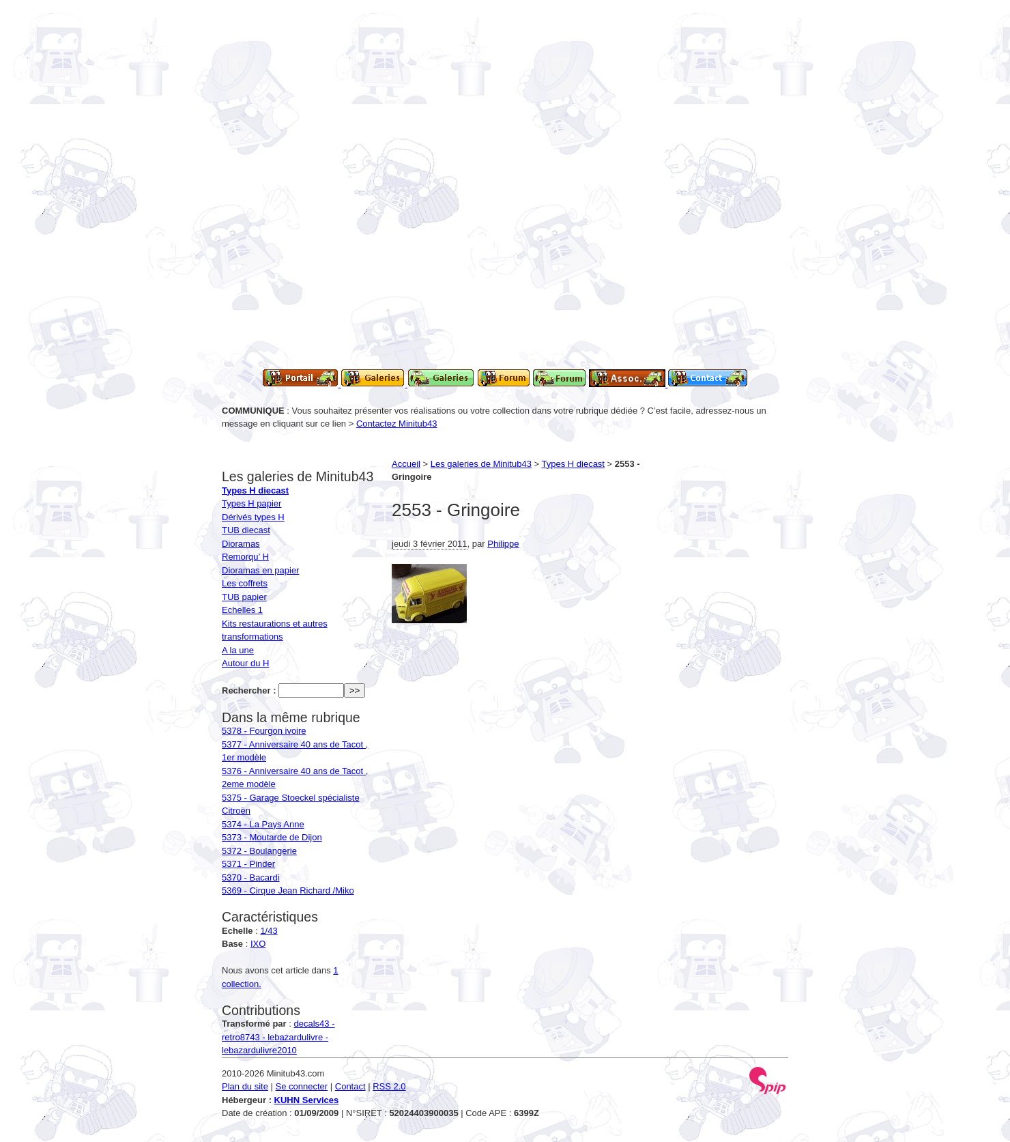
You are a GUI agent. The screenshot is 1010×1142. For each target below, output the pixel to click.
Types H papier (251, 503)
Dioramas (241, 544)
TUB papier (244, 597)
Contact (350, 1086)
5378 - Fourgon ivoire (264, 731)
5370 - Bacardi (251, 877)
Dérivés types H (253, 517)
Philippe (503, 544)
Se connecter (302, 1086)
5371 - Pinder (248, 864)
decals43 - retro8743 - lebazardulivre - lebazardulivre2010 (278, 1036)
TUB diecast (246, 530)
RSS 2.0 (389, 1086)
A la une (238, 650)
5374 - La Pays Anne (263, 824)
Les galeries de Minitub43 (481, 464)
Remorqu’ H (245, 557)
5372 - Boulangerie (259, 851)
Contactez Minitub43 (396, 423)
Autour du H (245, 663)
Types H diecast (573, 464)
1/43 (268, 931)
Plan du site (245, 1086)
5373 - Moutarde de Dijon (272, 837)
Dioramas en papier (260, 570)
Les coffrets (245, 583)
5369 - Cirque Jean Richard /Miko (288, 890)
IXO (257, 944)
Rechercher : (249, 690)
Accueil (406, 464)
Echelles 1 (242, 610)
